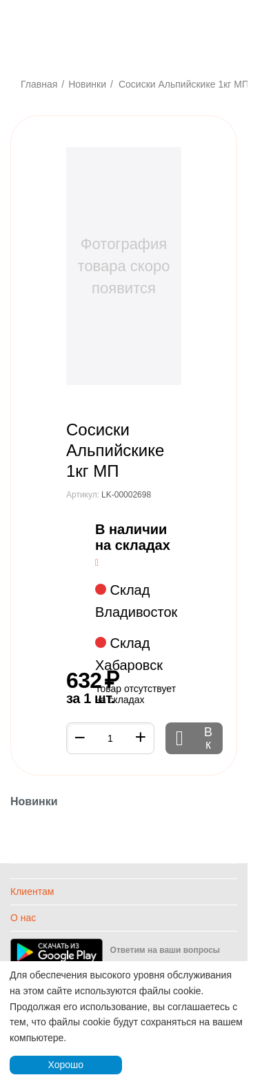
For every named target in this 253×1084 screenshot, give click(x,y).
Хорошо (65, 1064)
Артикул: (82, 495)
